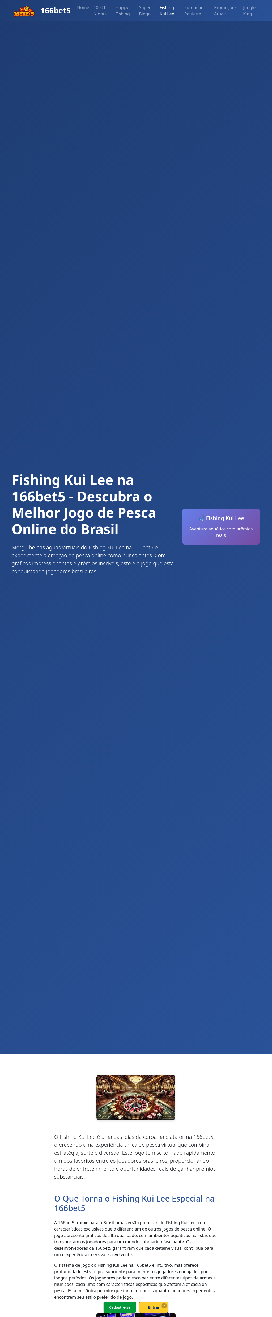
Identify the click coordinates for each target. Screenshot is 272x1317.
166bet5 (41, 10)
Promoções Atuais (225, 11)
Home (83, 7)
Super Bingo (145, 11)
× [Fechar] (164, 1305)
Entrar (154, 1307)
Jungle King (249, 11)
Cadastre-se (119, 1307)
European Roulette (193, 11)
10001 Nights (100, 11)
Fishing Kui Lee (167, 11)
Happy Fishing (123, 11)
